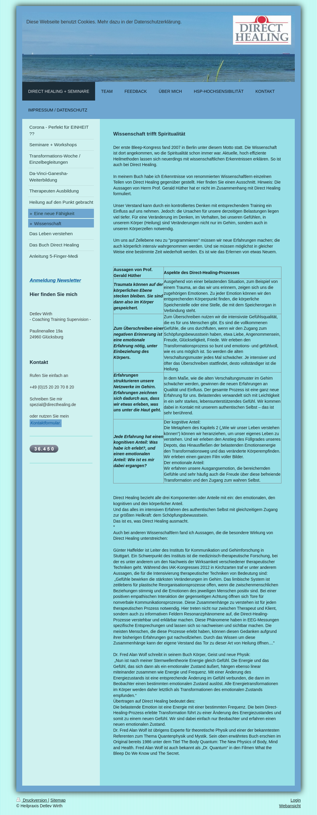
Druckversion (32, 800)
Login (296, 800)
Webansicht (290, 805)
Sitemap (57, 800)
